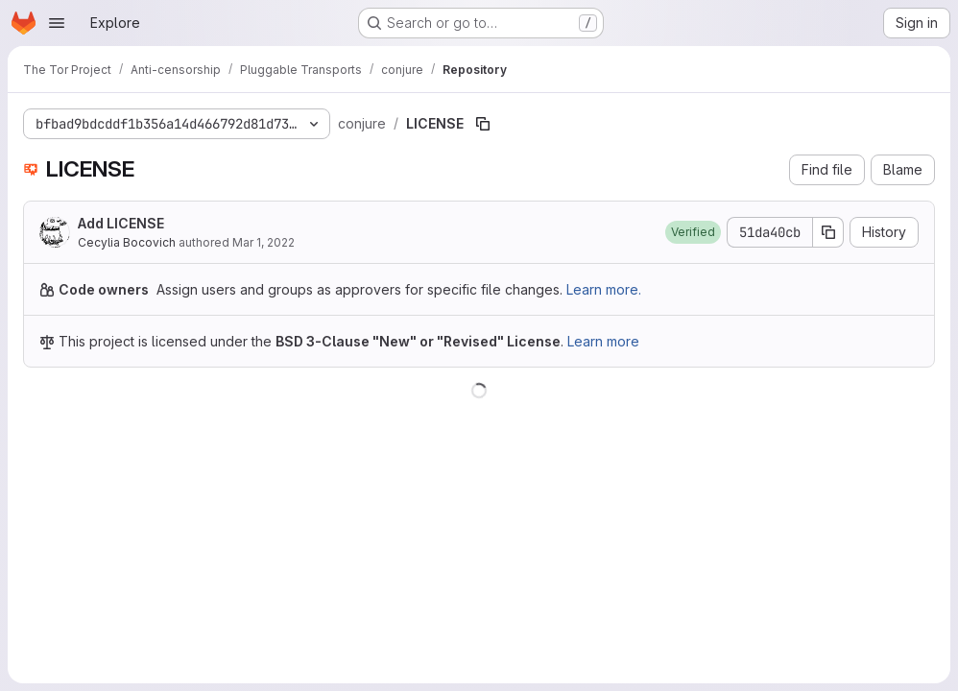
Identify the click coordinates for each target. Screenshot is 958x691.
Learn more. (603, 289)
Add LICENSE (121, 223)
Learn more (603, 341)
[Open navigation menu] (56, 23)
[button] (693, 232)
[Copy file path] (482, 123)
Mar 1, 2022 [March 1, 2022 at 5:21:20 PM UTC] (263, 242)
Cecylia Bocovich (127, 242)
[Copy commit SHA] (828, 232)
